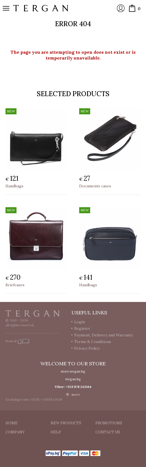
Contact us (107, 432)
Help (56, 432)
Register (82, 328)
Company (15, 432)
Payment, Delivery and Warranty (103, 335)
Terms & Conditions (92, 341)
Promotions (108, 423)
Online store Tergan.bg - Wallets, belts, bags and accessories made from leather (40, 8)
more (75, 394)
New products (66, 423)
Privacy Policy (87, 348)
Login (120, 8)
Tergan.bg (32, 313)
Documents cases (95, 185)
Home (11, 423)
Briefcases (14, 284)
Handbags (14, 185)
